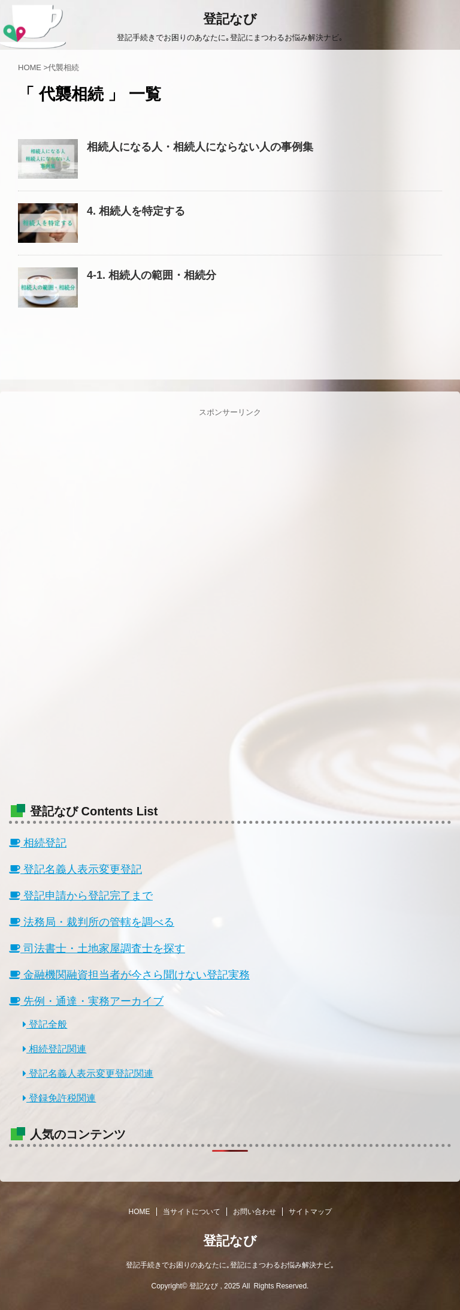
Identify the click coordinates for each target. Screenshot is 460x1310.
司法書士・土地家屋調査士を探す (97, 948)
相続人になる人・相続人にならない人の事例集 (200, 147)
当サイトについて (191, 1211)
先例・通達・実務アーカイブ (86, 1001)
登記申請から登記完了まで (81, 896)
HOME (139, 1211)
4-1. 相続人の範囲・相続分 (151, 275)
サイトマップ (310, 1211)
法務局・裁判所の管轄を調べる (91, 922)
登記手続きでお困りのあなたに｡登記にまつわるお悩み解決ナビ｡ (230, 1265)
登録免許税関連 (59, 1098)
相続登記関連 (54, 1049)
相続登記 (37, 843)
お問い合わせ (254, 1211)
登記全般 (45, 1024)
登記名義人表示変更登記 (75, 869)
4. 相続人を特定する (136, 211)
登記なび (230, 18)
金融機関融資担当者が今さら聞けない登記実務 (129, 975)
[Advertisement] (230, 601)
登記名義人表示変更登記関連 (88, 1073)
